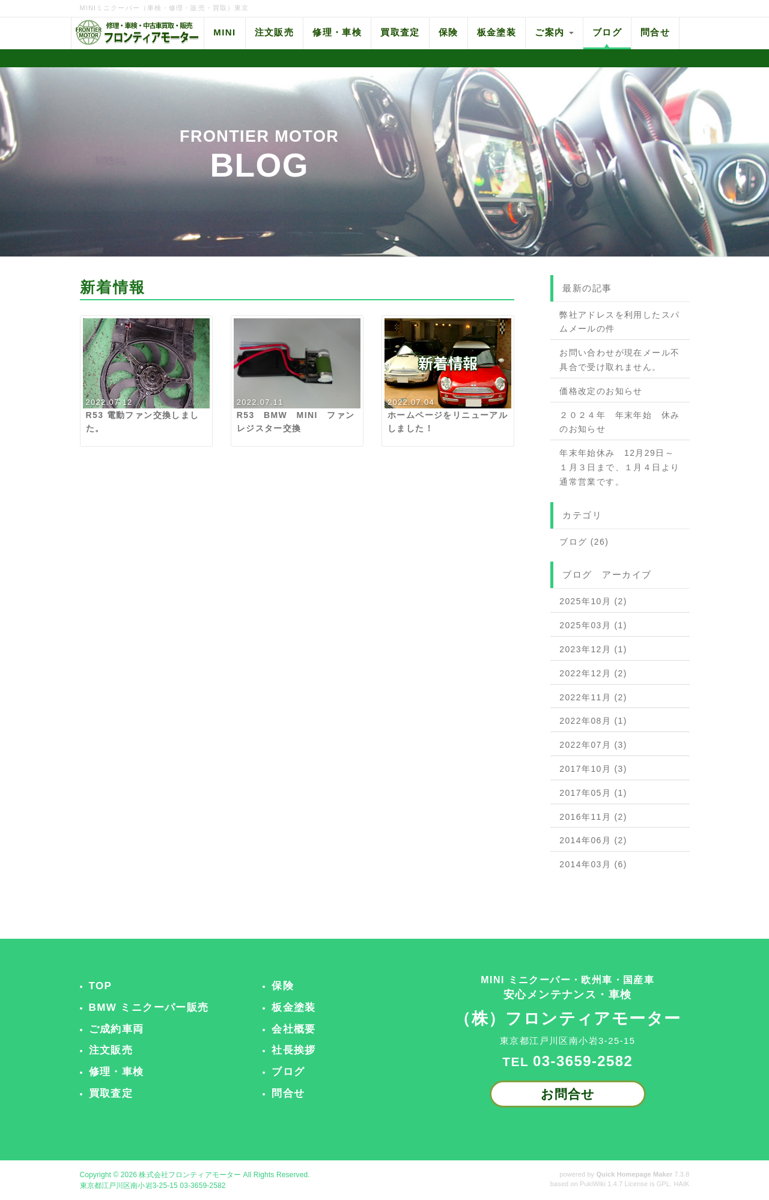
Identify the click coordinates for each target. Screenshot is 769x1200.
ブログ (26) (584, 542)
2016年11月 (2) (593, 817)
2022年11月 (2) (593, 697)
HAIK (681, 1183)
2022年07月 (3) (593, 745)
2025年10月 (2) (593, 601)
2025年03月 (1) (593, 625)
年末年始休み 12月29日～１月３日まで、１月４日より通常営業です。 (619, 467)
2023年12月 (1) (593, 649)
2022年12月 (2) (593, 673)
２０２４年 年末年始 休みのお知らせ (619, 422)
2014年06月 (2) (593, 840)
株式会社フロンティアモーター (190, 1175)
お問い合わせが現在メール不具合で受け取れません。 (619, 360)
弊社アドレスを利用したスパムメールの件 (619, 322)
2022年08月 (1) (593, 721)
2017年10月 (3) (593, 769)
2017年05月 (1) (593, 793)
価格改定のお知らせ (601, 391)
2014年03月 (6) (593, 864)
